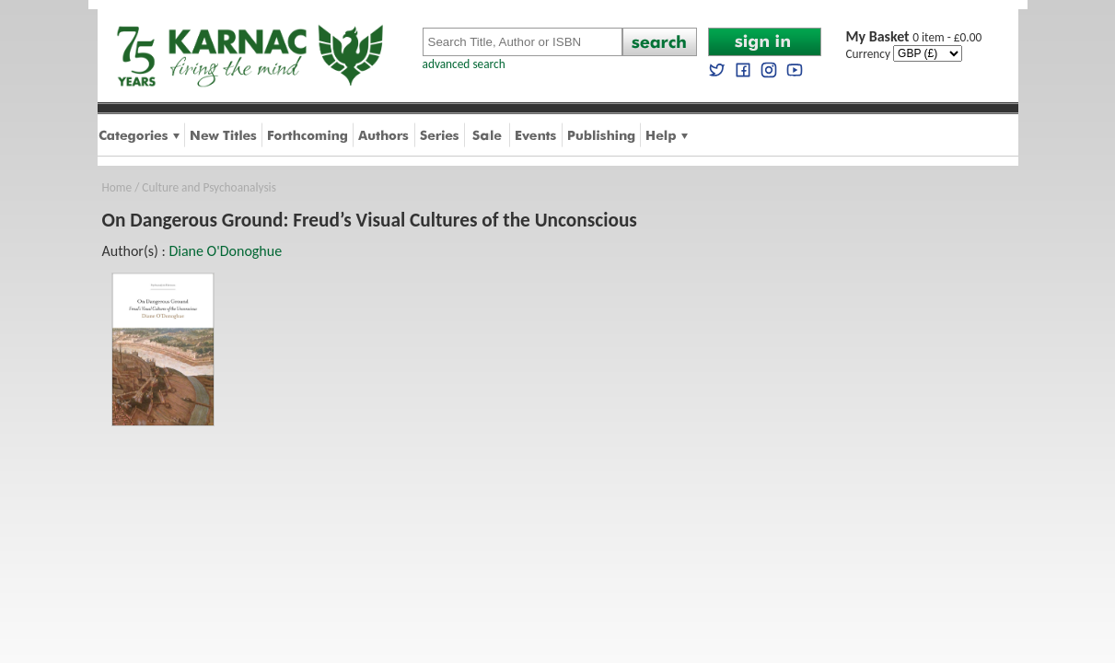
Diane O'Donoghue (225, 251)
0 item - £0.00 (914, 37)
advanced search (464, 64)
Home (117, 187)
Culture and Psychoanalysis (209, 187)
